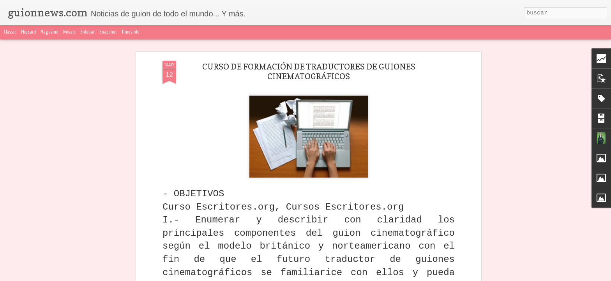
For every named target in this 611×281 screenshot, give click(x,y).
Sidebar (87, 32)
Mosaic (69, 32)
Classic (10, 32)
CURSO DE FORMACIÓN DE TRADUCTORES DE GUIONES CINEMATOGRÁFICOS (308, 71)
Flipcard (28, 32)
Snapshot (108, 32)
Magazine (49, 32)
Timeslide (131, 32)
